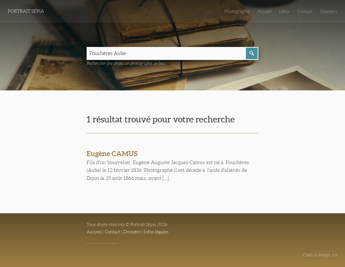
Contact (305, 11)
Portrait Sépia (26, 11)
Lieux (284, 11)
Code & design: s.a (320, 254)
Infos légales (156, 231)
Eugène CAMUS (112, 154)
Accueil (264, 11)
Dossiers (328, 11)
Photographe (237, 11)
